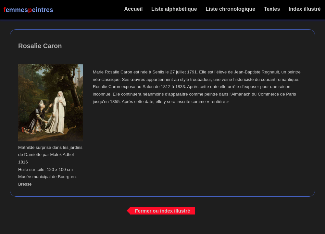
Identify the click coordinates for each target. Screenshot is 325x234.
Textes (271, 9)
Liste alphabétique (174, 9)
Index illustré (304, 9)
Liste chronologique (230, 9)
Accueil (133, 9)
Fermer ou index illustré (162, 211)
